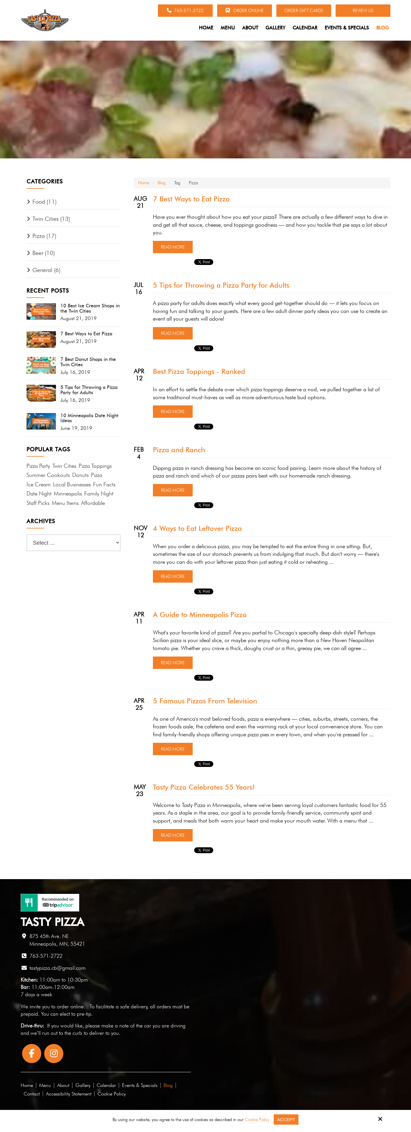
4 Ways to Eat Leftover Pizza (197, 528)
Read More (173, 247)
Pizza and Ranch (179, 449)
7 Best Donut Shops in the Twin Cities (88, 362)
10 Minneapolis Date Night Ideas (89, 418)
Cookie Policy (257, 1119)
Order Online (244, 10)
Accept (286, 1119)
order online (70, 1006)
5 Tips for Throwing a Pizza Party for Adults (221, 285)
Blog (162, 182)
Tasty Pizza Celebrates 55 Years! (204, 787)
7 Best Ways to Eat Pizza (191, 199)
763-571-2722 (185, 10)
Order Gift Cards (303, 10)
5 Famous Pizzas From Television (205, 701)
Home (143, 182)
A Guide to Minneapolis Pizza (200, 614)
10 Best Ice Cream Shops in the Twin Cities (90, 308)
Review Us (363, 10)
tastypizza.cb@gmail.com (57, 968)
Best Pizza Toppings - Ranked (199, 371)
